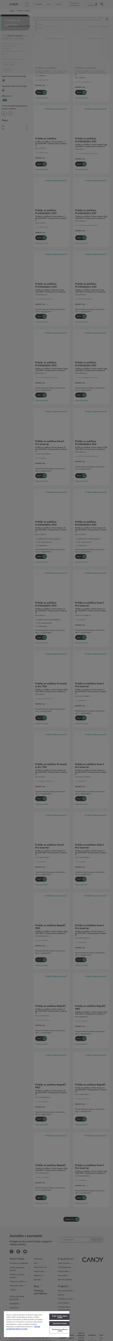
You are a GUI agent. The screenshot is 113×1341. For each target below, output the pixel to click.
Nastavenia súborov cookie (60, 1330)
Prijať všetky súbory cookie (60, 1316)
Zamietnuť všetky (60, 1323)
